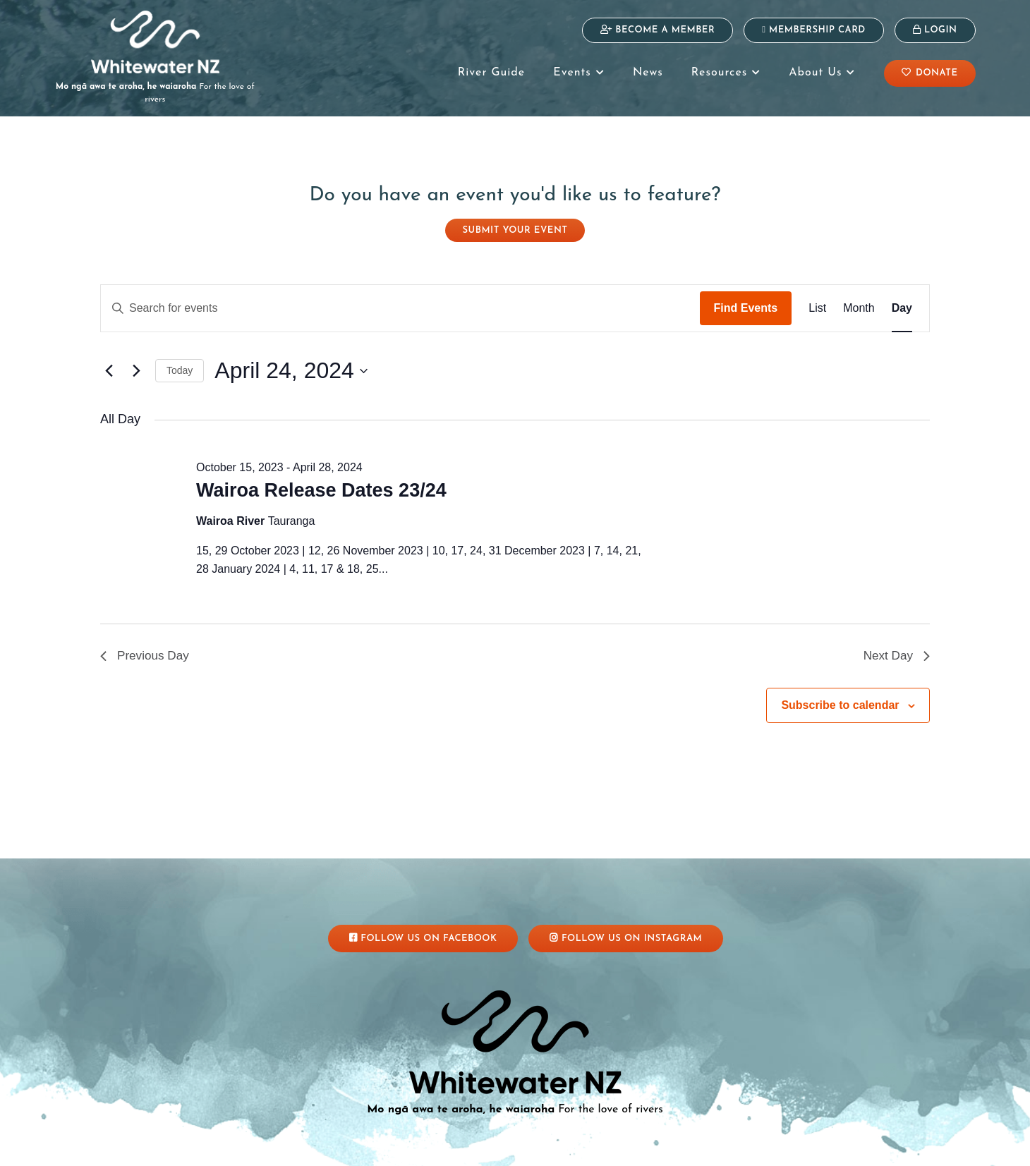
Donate (930, 73)
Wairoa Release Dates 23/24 (321, 477)
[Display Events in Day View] (902, 295)
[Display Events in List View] (817, 295)
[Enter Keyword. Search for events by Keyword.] (400, 295)
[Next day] (136, 358)
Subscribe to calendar (840, 694)
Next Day (895, 644)
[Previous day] (108, 358)
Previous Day (146, 644)
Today (179, 357)
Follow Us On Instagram (626, 925)
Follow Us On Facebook (423, 925)
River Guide (491, 72)
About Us (822, 72)
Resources (726, 72)
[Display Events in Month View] (858, 295)
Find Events (746, 295)
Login (935, 30)
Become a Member (657, 30)
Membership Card (814, 30)
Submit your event (515, 217)
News (648, 72)
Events (579, 72)
